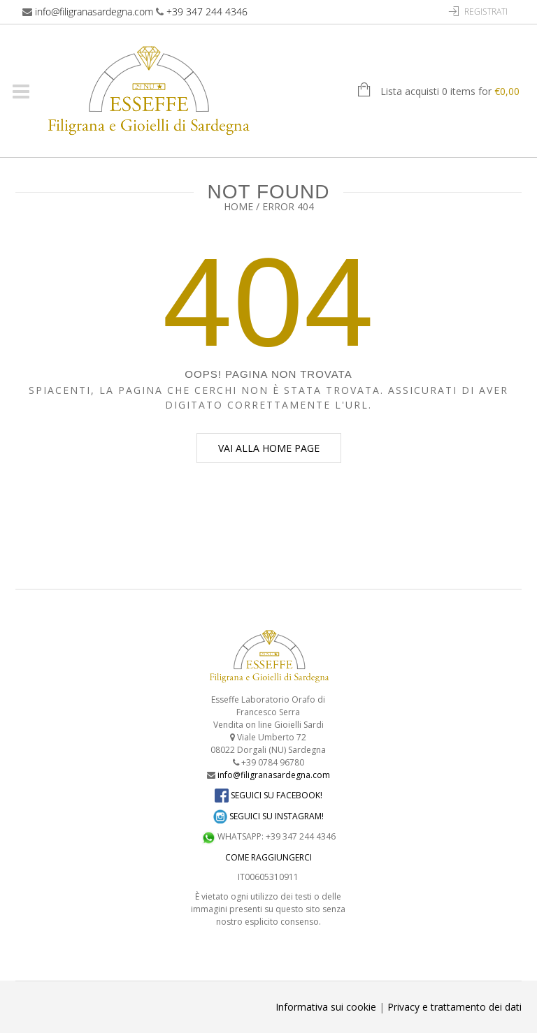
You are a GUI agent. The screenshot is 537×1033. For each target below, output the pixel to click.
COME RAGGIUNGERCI (268, 857)
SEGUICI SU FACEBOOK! (268, 795)
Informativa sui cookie (325, 1006)
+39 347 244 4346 (207, 11)
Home (238, 206)
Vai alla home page (269, 448)
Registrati (486, 11)
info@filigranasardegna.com (94, 11)
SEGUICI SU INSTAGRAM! (268, 816)
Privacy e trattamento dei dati (454, 1006)
